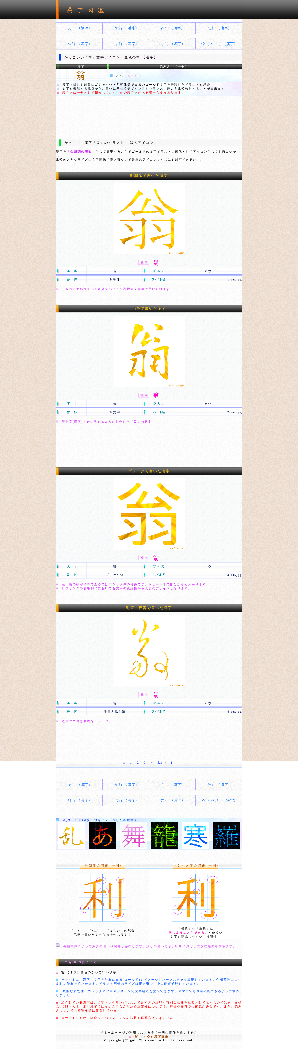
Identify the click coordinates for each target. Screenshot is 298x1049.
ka (160, 762)
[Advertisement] (149, 114)
